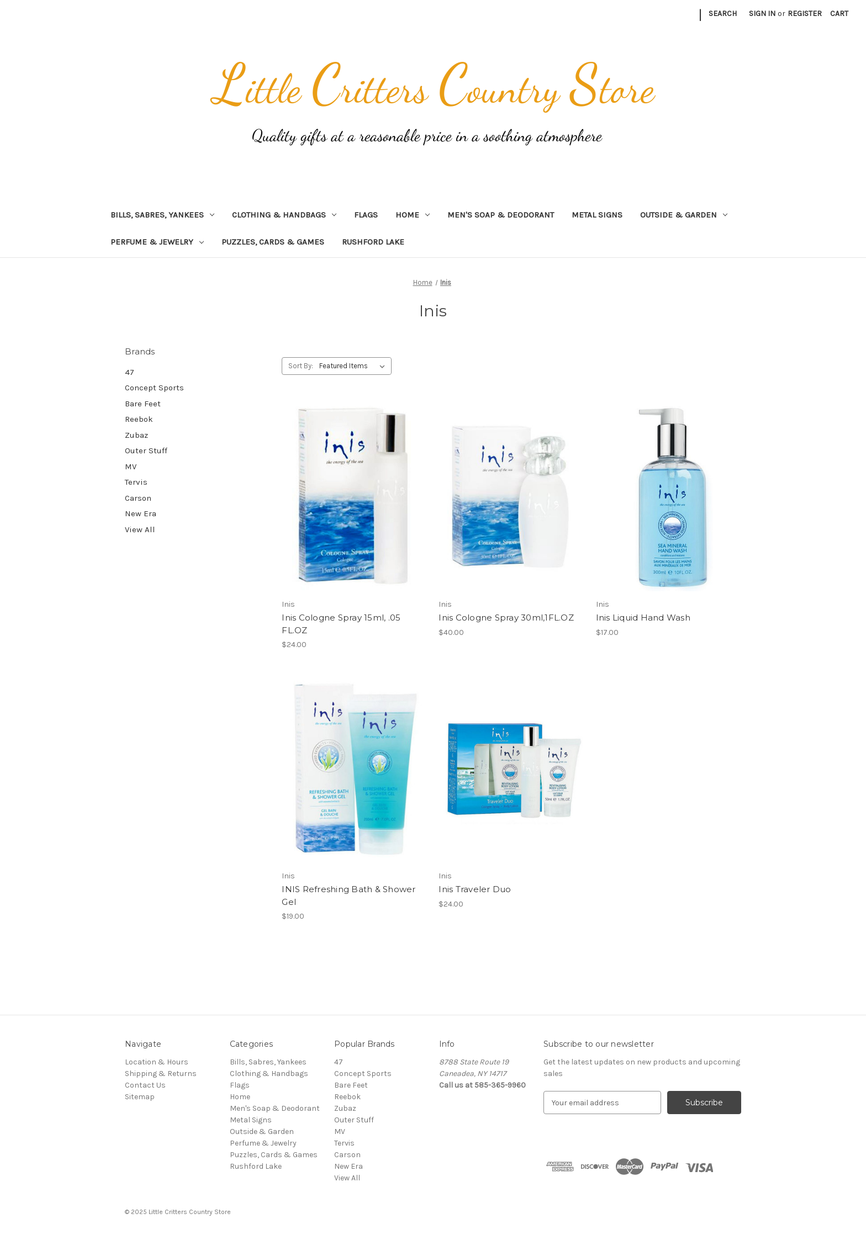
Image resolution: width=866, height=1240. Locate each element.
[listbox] (354, 366)
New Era (140, 513)
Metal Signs (597, 215)
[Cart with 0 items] (839, 13)
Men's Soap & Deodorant (500, 215)
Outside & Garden (683, 215)
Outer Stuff (146, 450)
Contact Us (145, 1085)
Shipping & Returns (161, 1073)
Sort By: (300, 366)
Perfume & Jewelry (157, 242)
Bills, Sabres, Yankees (162, 215)
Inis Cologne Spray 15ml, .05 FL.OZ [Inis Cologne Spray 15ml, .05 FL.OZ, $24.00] (341, 623)
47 (129, 372)
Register (805, 13)
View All (140, 529)
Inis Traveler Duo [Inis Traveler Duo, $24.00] (475, 889)
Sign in (762, 13)
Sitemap (140, 1096)
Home (412, 215)
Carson (138, 498)
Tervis (136, 482)
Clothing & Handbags (284, 215)
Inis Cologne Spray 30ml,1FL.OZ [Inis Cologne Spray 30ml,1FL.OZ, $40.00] (506, 617)
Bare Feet (143, 404)
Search (723, 13)
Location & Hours (156, 1062)
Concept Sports (154, 388)
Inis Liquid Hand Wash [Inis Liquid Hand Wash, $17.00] (643, 617)
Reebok (139, 419)
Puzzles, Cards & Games (272, 242)
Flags (366, 215)
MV (130, 466)
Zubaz (136, 435)
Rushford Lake (373, 242)
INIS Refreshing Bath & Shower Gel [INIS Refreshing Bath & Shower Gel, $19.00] (348, 895)
